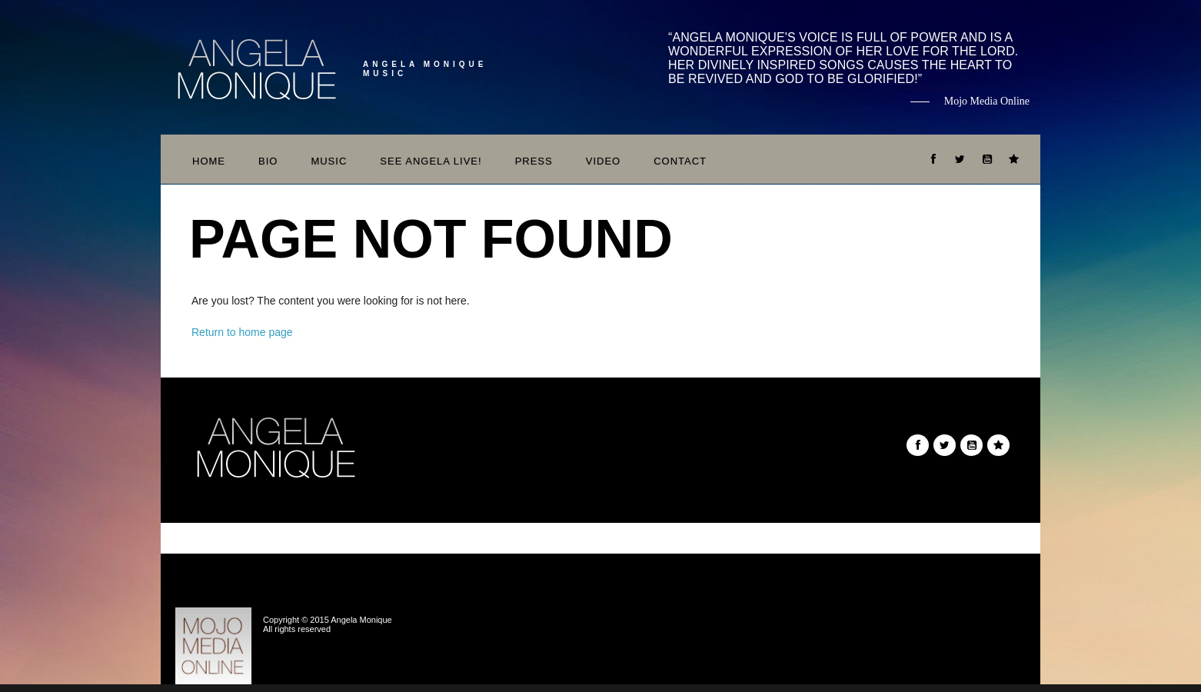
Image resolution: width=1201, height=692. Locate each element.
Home (208, 161)
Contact (680, 161)
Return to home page (242, 332)
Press (534, 161)
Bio (268, 161)
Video (603, 161)
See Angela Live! (430, 161)
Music (329, 161)
